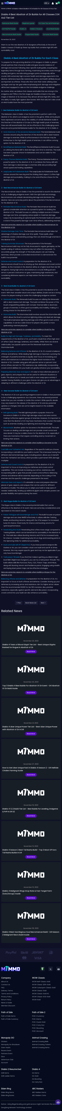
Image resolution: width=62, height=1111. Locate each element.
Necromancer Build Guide (11, 34)
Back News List (30, 603)
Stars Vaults (5, 1047)
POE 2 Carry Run (38, 1025)
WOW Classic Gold (39, 991)
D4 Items (35, 1073)
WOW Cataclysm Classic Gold (43, 987)
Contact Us (5, 984)
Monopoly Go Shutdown (10, 1044)
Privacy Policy (6, 997)
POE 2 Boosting (38, 1028)
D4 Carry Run (37, 1082)
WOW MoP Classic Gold (41, 981)
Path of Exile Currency (9, 1019)
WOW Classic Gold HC (40, 994)
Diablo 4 (23, 29)
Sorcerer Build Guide (50, 34)
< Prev (18, 603)
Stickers (4, 1041)
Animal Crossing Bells (40, 1041)
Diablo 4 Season (36, 29)
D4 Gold (35, 1076)
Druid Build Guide (53, 29)
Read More (31, 651)
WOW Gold (36, 1000)
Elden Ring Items (7, 1092)
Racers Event (6, 1050)
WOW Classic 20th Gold (41, 984)
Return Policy (6, 1000)
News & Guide (6, 1003)
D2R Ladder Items (8, 1076)
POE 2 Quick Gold (38, 1022)
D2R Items (5, 1073)
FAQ (2, 987)
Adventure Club (7, 1059)
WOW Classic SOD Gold (41, 997)
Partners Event (6, 1053)
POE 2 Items (36, 1019)
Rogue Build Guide (32, 34)
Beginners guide (28, 23)
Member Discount (8, 1006)
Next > (43, 603)
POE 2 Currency (38, 1016)
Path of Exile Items (8, 1016)
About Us (4, 981)
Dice (3, 1056)
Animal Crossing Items (40, 1047)
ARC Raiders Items (39, 1092)
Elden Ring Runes (7, 1095)
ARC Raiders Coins (39, 1095)
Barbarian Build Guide (10, 23)
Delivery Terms (7, 991)
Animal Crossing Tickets (41, 1044)
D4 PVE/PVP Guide (8, 29)
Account (4, 1062)
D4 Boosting (36, 1079)
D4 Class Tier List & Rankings (49, 23)
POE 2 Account (38, 1031)
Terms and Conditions (9, 994)
